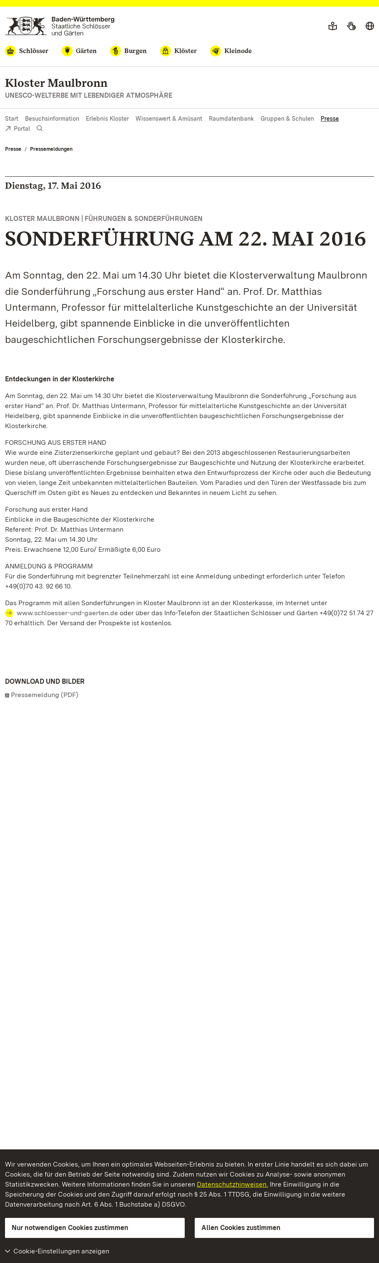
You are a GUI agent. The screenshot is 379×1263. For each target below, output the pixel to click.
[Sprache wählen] (369, 26)
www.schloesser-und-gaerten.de (67, 613)
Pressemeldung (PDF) (44, 695)
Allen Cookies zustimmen (241, 1228)
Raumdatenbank (231, 118)
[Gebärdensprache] (351, 26)
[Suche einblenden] (40, 128)
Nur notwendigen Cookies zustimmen (70, 1228)
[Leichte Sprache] (332, 26)
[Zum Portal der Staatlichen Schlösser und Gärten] (60, 26)
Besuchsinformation (52, 118)
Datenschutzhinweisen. (232, 1184)
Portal (17, 129)
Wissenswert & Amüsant (169, 118)
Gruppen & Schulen (287, 118)
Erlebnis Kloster (107, 118)
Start (11, 118)
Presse (330, 118)
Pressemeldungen (51, 149)
